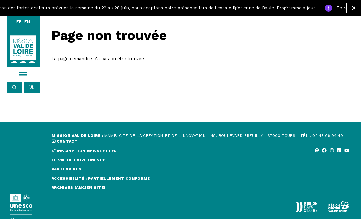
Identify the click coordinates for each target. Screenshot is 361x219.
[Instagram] (332, 150)
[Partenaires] (200, 170)
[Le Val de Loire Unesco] (200, 161)
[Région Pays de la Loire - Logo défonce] (306, 207)
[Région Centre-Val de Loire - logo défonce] (338, 206)
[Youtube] (346, 150)
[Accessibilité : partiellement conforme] (200, 179)
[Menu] (23, 74)
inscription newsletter (84, 151)
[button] (32, 87)
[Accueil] (23, 49)
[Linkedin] (339, 150)
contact (65, 141)
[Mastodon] (317, 150)
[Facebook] (324, 150)
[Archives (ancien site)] (200, 188)
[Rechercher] (14, 87)
